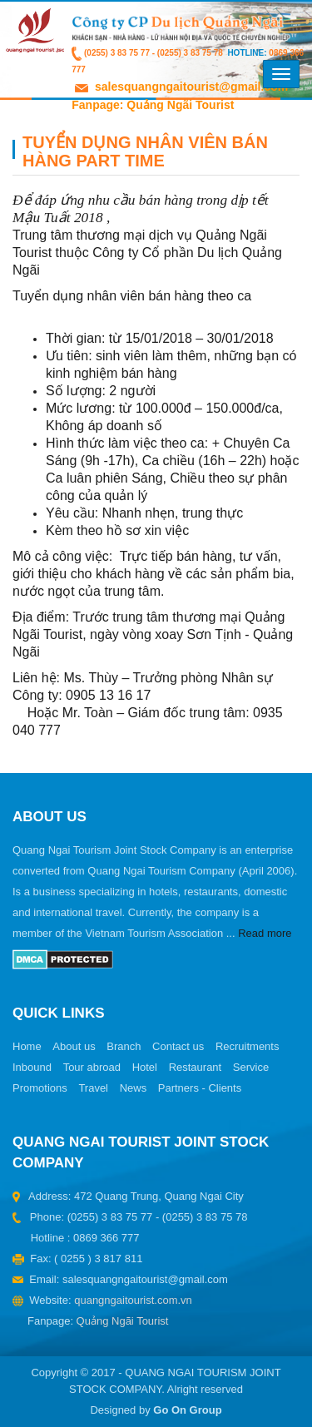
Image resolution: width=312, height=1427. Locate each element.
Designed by (155, 1410)
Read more (264, 933)
